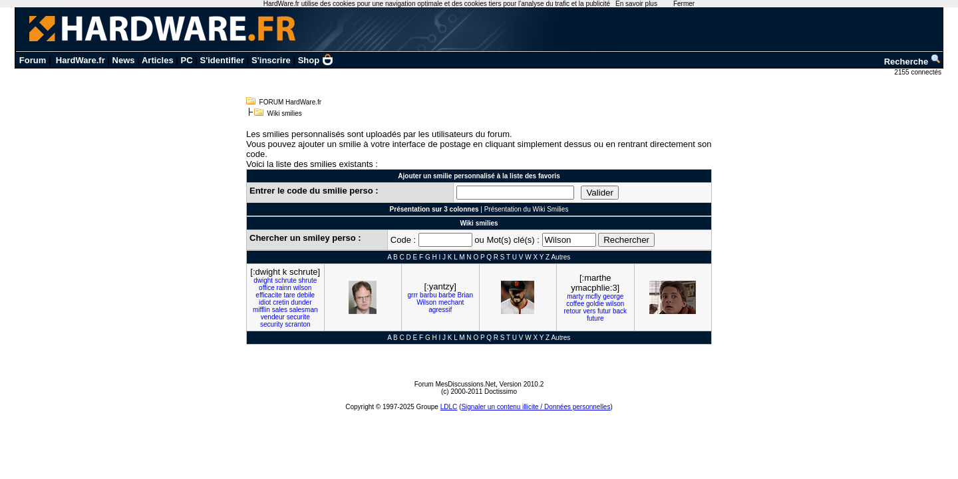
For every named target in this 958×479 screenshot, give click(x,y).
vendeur (273, 317)
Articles (158, 60)
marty (575, 296)
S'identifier (222, 60)
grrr (413, 295)
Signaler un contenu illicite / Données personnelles (535, 406)
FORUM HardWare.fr (290, 102)
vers (589, 311)
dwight (263, 280)
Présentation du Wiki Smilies (526, 209)
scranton (297, 324)
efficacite (268, 295)
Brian (465, 295)
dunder (301, 302)
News (123, 60)
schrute (286, 280)
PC (187, 60)
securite (298, 317)
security (271, 324)
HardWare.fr (80, 60)
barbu (428, 295)
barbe (447, 295)
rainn (284, 287)
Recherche (912, 62)
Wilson (426, 302)
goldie (595, 303)
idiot (265, 302)
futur (604, 311)
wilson (302, 287)
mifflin (261, 309)
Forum (32, 60)
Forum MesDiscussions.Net (455, 384)
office (267, 287)
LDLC (449, 406)
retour (572, 311)
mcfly (593, 296)
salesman (303, 309)
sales (279, 309)
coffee (575, 303)
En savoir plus (636, 3)
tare (289, 295)
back (620, 311)
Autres (560, 257)
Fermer (684, 3)
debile (306, 295)
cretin (281, 302)
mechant (451, 302)
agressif (440, 309)
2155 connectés (918, 72)
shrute (307, 280)
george (613, 296)
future (595, 318)
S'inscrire (271, 60)
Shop (316, 60)
